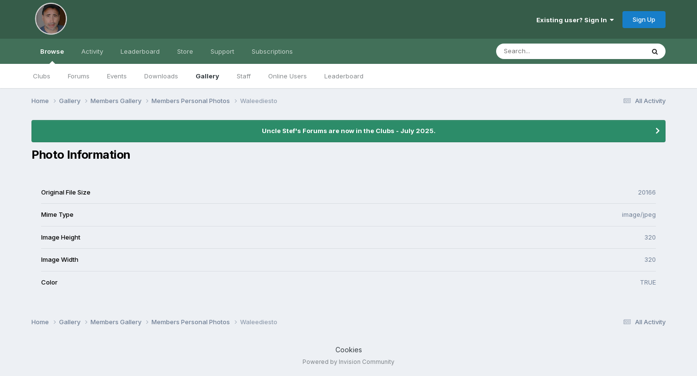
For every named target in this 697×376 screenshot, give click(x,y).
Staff (244, 76)
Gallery (207, 76)
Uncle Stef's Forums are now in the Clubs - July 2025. (349, 131)
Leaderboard (344, 76)
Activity (92, 51)
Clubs (41, 76)
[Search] (543, 51)
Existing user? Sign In (575, 20)
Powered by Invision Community (348, 361)
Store (185, 51)
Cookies (348, 350)
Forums (79, 76)
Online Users (287, 76)
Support (222, 51)
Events (117, 76)
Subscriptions (272, 51)
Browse (52, 55)
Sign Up (644, 19)
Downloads (161, 76)
